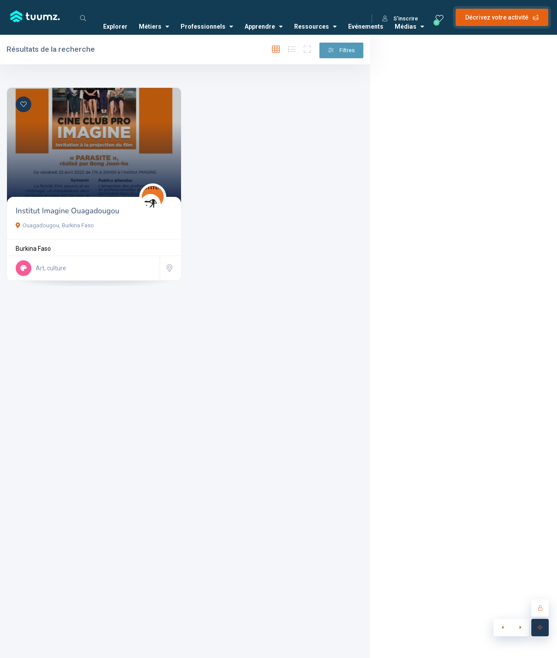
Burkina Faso (33, 248)
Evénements (365, 26)
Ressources (315, 26)
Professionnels (207, 26)
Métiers (154, 26)
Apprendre (264, 26)
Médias (409, 26)
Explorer (115, 26)
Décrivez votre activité (502, 17)
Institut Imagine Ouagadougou (67, 211)
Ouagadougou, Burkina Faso (55, 225)
